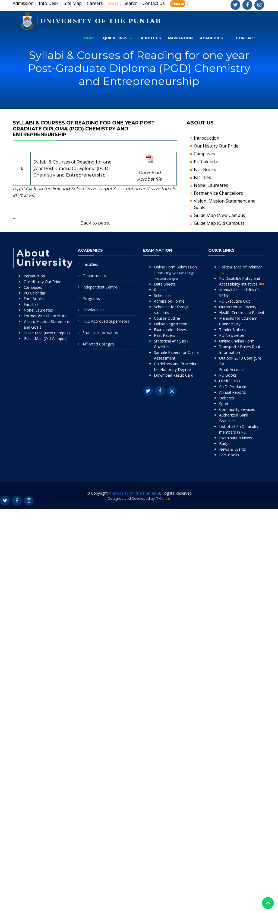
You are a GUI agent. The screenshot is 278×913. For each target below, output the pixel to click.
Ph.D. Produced (232, 386)
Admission (23, 3)
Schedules (163, 295)
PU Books (228, 375)
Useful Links (229, 380)
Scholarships (94, 309)
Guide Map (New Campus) (220, 215)
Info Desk (49, 3)
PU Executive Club (235, 301)
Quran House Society (237, 306)
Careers (95, 3)
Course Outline (167, 318)
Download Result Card (173, 375)
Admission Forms (169, 301)
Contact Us (154, 3)
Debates (226, 398)
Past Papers (164, 335)
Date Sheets (165, 284)
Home (90, 38)
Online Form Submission (175, 272)
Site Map (73, 3)
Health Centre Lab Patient (241, 312)
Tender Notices (232, 329)
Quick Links (115, 38)
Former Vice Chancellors (218, 193)
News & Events (232, 449)
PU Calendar (206, 162)
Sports (224, 403)
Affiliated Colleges (98, 344)
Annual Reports (232, 392)
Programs (91, 298)
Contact (245, 38)
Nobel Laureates (211, 185)
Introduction (206, 138)
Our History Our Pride (216, 146)
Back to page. (95, 223)
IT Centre (163, 498)
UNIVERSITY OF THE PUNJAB (100, 21)
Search (130, 3)
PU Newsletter (232, 335)
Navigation (180, 38)
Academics (211, 38)
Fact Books (205, 169)
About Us (151, 38)
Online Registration (170, 323)
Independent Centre (100, 287)
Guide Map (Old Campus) (219, 223)
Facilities (202, 177)
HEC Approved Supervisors (106, 321)
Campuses (204, 154)
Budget (225, 443)
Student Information (100, 332)
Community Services (237, 409)
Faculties (90, 264)
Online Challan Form (237, 341)
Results (160, 289)
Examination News (170, 329)
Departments (94, 275)
